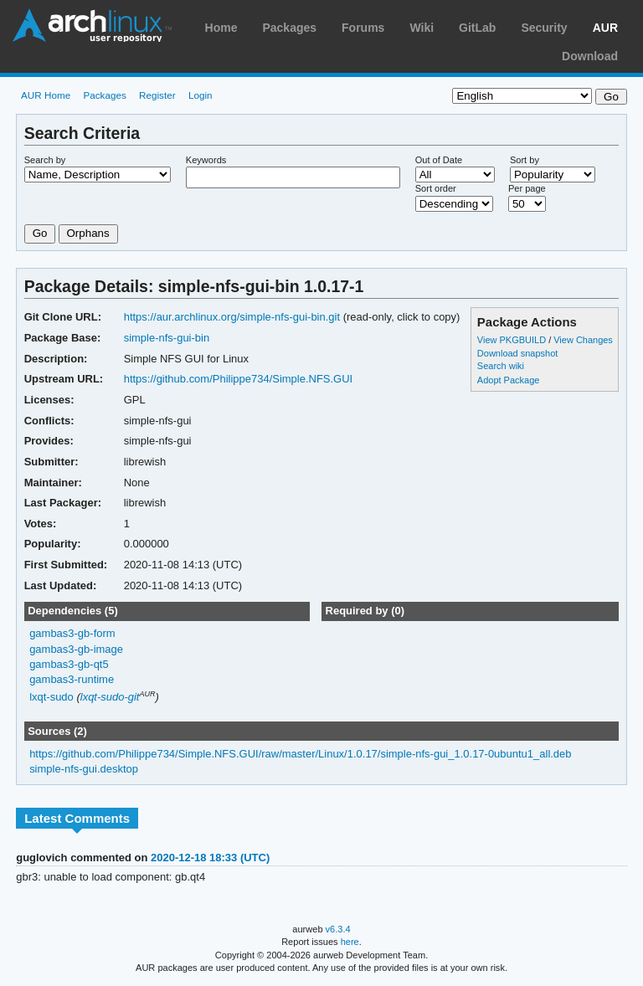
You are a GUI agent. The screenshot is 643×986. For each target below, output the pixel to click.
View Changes (583, 340)
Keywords (206, 160)
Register (157, 95)
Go (40, 233)
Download (590, 56)
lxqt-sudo (51, 697)
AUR (605, 27)
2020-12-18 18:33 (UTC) (210, 857)
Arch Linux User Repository (92, 25)
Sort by (524, 160)
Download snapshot (517, 353)
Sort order (435, 188)
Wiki (421, 27)
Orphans (88, 233)
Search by (45, 160)
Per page (527, 188)
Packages (289, 27)
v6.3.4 (338, 929)
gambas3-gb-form (72, 633)
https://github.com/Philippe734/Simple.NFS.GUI (238, 378)
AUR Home (45, 95)
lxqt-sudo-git (110, 697)
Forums (363, 27)
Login (200, 95)
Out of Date (438, 160)
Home (221, 27)
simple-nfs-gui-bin (166, 337)
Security (544, 27)
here (350, 942)
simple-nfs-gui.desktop (83, 769)
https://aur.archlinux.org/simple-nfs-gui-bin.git (232, 317)
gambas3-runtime (71, 679)
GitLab (477, 27)
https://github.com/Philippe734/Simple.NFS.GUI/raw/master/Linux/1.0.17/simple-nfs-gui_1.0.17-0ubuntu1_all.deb (300, 753)
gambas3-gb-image (76, 649)
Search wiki (500, 366)
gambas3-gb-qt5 (69, 664)
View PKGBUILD (512, 340)
